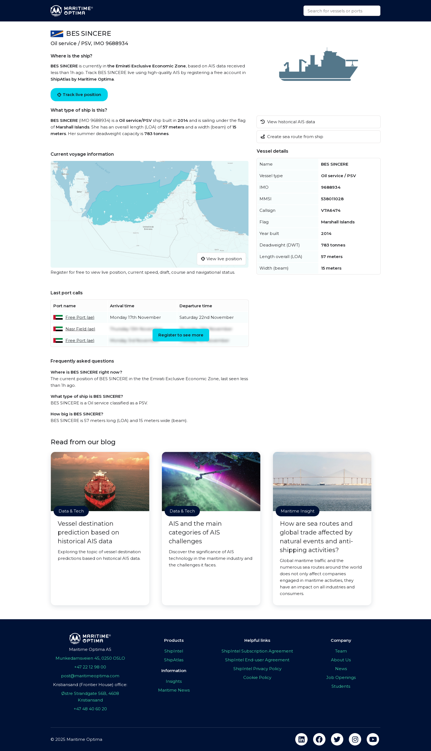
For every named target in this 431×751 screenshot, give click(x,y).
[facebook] (319, 739)
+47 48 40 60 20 (90, 708)
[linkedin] (301, 739)
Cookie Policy (257, 677)
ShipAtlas (173, 659)
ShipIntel (173, 651)
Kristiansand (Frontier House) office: (90, 684)
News (341, 668)
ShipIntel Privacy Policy (257, 668)
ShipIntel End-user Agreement (257, 659)
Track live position (79, 94)
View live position (221, 258)
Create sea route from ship (292, 136)
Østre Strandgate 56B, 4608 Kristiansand (90, 697)
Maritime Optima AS (90, 649)
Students (340, 686)
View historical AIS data (288, 121)
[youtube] (373, 739)
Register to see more (180, 335)
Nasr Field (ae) (80, 328)
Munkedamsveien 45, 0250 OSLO (90, 658)
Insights (174, 681)
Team (341, 651)
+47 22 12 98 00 (90, 667)
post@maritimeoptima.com (90, 675)
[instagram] (355, 739)
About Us (341, 659)
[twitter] (337, 739)
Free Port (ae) (80, 317)
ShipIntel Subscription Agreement (257, 651)
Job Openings (341, 677)
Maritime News (174, 690)
